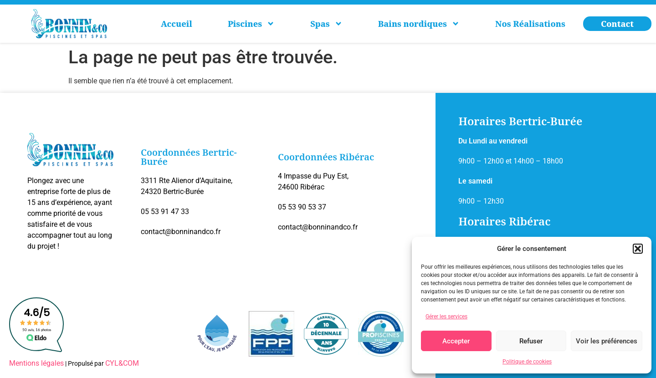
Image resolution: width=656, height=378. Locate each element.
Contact (617, 23)
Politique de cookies (527, 361)
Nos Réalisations (530, 23)
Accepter (456, 341)
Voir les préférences (606, 341)
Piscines (251, 23)
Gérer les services (446, 316)
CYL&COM (122, 363)
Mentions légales (36, 363)
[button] (637, 248)
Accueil (176, 23)
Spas (326, 23)
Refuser (531, 341)
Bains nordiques (419, 23)
